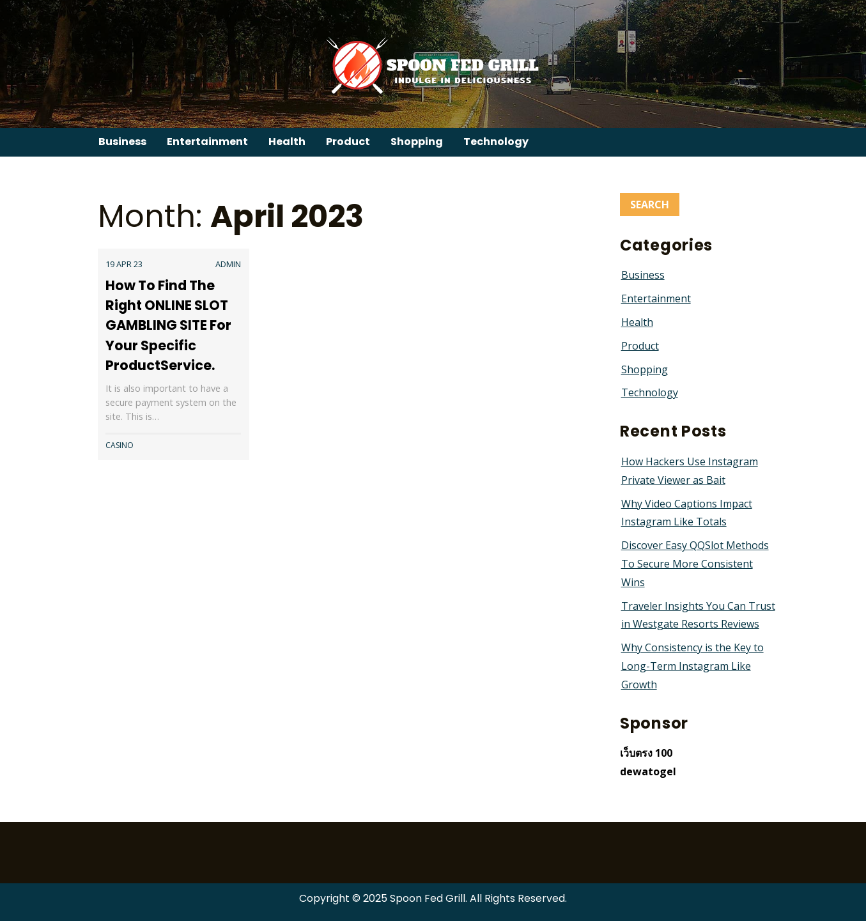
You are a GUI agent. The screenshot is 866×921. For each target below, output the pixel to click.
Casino (119, 445)
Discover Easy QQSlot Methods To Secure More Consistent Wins (695, 563)
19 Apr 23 (124, 264)
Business (122, 141)
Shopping (416, 141)
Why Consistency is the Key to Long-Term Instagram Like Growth (692, 666)
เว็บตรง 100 (646, 753)
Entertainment (207, 141)
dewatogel (648, 771)
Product (348, 141)
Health (286, 141)
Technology (496, 141)
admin (228, 264)
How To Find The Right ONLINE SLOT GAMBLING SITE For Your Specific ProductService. (168, 325)
